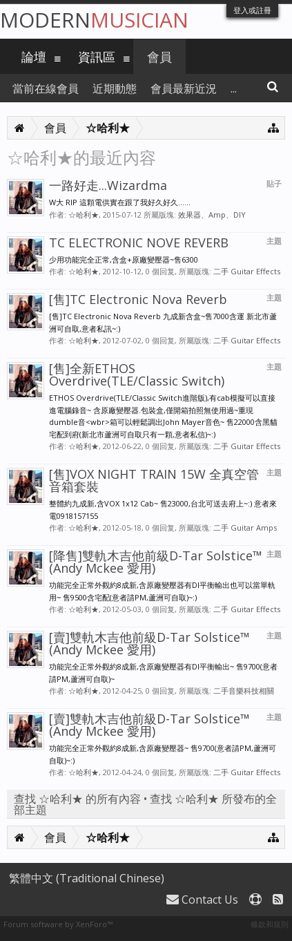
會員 (159, 56)
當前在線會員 (45, 88)
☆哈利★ (83, 214)
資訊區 (96, 56)
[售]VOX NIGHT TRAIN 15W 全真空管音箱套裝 (154, 480)
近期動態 (115, 88)
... (234, 88)
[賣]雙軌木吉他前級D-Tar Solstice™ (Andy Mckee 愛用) (149, 643)
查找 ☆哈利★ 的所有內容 (77, 798)
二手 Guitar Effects (246, 271)
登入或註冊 (252, 10)
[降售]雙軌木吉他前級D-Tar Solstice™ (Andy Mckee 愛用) (155, 561)
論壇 (33, 56)
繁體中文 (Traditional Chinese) (86, 878)
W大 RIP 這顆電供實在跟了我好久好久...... (120, 202)
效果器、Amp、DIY (212, 214)
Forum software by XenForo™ (58, 924)
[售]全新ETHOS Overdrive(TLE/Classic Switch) (136, 374)
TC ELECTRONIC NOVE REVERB (138, 242)
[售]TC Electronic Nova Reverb (138, 299)
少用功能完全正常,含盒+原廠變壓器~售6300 (123, 259)
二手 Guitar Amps (245, 527)
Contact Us (202, 899)
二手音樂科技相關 (243, 690)
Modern (94, 20)
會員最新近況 (183, 88)
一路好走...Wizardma (108, 185)
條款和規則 (270, 924)
